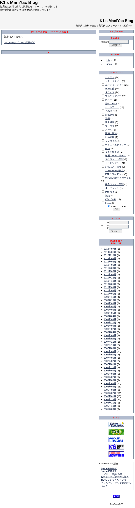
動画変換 (109, 137)
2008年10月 (110, 322)
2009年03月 (110, 319)
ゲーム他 (109, 88)
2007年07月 (110, 354)
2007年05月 (110, 357)
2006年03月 (110, 390)
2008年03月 (110, 335)
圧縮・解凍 (111, 133)
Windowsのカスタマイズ (118, 178)
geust (109, 64)
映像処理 (109, 122)
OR (124, 206)
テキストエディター (115, 144)
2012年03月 (110, 258)
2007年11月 (110, 341)
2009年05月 (110, 313)
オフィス (109, 92)
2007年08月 (110, 351)
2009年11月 (110, 297)
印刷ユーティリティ (115, 155)
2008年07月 (110, 329)
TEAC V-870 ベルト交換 (113, 479)
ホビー (108, 99)
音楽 (107, 118)
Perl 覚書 (110, 192)
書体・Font (111, 103)
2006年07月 (110, 377)
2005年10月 (110, 406)
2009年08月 (110, 303)
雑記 (107, 195)
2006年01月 (110, 396)
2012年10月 (110, 255)
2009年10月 (110, 300)
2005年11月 (110, 402)
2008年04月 (110, 332)
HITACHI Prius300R (111, 473)
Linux (108, 203)
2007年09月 (110, 348)
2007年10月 (110, 345)
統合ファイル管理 (114, 184)
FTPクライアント (114, 174)
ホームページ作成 (114, 170)
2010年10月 (110, 281)
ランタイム (111, 141)
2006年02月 (110, 393)
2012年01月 (110, 265)
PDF (107, 148)
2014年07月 (110, 249)
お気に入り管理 (113, 166)
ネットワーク (112, 107)
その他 (108, 111)
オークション (112, 188)
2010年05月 (110, 284)
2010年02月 (110, 290)
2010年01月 (110, 293)
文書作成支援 (112, 151)
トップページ (116, 31)
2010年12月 (110, 277)
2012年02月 (110, 261)
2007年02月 (110, 361)
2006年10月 (110, 367)
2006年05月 (110, 383)
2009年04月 (110, 316)
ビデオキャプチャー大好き (115, 476)
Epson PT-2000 (109, 468)
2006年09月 (110, 370)
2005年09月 (110, 409)
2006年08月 (110, 373)
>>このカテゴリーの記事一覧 (19, 42)
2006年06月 (110, 380)
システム (109, 77)
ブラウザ (109, 126)
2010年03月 (110, 287)
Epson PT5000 (109, 471)
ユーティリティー (114, 85)
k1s (108, 60)
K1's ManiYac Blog (116, 21)
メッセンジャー (113, 163)
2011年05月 (110, 271)
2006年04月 (110, 386)
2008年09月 (110, 325)
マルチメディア (113, 96)
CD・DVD (110, 199)
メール (108, 129)
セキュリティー (113, 81)
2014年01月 (110, 252)
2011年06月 (110, 268)
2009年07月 (110, 306)
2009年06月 (110, 309)
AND (113, 206)
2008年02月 (110, 338)
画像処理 (109, 114)
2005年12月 (110, 399)
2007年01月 (110, 364)
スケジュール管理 (114, 159)
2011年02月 (110, 274)
